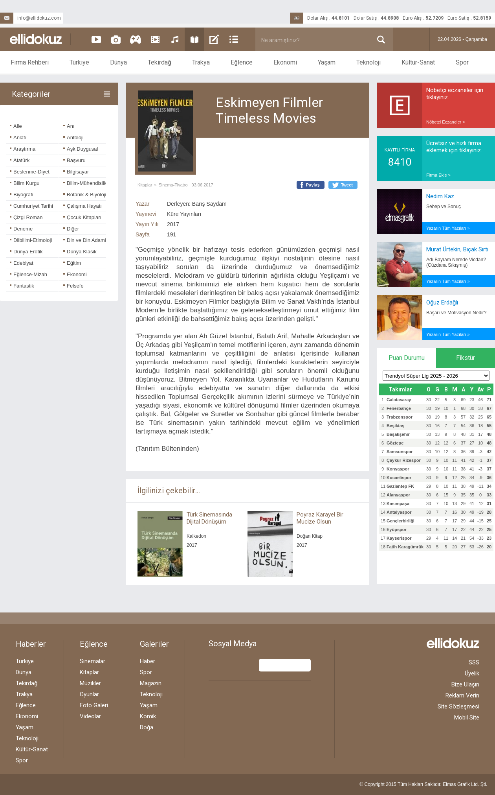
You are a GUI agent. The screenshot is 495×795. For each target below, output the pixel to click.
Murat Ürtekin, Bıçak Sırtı (457, 249)
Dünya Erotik (26, 252)
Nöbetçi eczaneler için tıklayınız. (454, 94)
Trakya (201, 62)
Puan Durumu (407, 358)
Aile (16, 126)
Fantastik (22, 286)
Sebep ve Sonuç (443, 206)
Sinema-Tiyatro (172, 185)
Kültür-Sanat (418, 62)
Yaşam (327, 62)
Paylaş (313, 185)
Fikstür (465, 358)
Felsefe (73, 286)
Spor (462, 62)
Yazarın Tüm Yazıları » (447, 228)
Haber (147, 661)
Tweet (347, 185)
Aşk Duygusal (80, 149)
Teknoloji (368, 62)
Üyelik (472, 673)
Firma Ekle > (438, 175)
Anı (69, 126)
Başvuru (74, 160)
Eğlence (242, 62)
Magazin (150, 683)
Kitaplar (145, 185)
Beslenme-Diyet (30, 172)
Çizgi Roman (26, 217)
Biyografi (21, 194)
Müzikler (90, 683)
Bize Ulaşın (465, 684)
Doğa (146, 727)
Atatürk (19, 160)
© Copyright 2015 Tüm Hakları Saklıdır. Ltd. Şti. (423, 784)
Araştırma (22, 149)
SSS (474, 662)
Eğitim (72, 263)
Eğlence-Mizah (28, 274)
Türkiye (79, 62)
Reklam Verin (462, 695)
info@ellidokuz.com (30, 18)
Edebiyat (21, 263)
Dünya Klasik (80, 252)
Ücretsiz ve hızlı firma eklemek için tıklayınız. (454, 147)
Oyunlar (89, 694)
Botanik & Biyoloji (84, 194)
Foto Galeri (94, 705)
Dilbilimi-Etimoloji (31, 240)
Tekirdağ (159, 62)
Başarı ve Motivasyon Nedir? (456, 312)
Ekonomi (285, 62)
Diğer (71, 229)
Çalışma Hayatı (82, 206)
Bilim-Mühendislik (84, 183)
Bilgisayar (76, 172)
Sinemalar (92, 661)
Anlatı (18, 137)
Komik (148, 716)
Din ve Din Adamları (87, 240)
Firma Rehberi (30, 62)
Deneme (21, 229)
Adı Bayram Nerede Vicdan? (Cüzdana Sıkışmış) (456, 262)
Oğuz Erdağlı (442, 302)
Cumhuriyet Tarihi (31, 206)
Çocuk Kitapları (82, 217)
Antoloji (73, 137)
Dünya (118, 62)
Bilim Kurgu (24, 183)
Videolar (90, 716)
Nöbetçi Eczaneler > (445, 122)
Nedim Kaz (440, 196)
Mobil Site (466, 717)
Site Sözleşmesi (458, 706)
